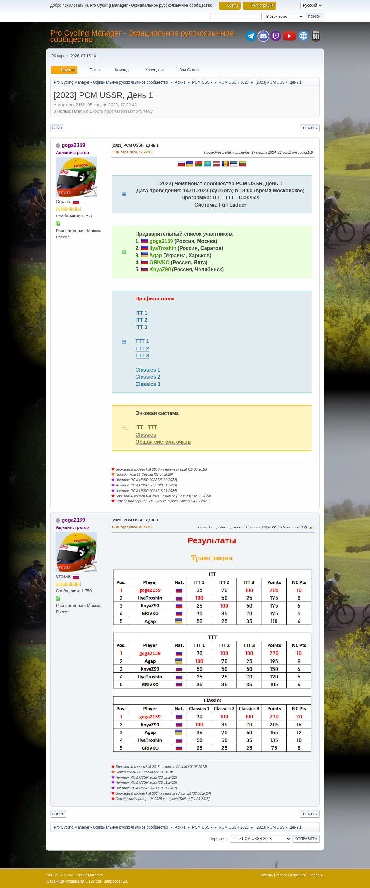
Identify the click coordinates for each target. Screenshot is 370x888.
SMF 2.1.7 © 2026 (61, 875)
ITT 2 (141, 320)
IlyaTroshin (163, 248)
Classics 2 (148, 377)
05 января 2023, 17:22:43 (131, 152)
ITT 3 (141, 327)
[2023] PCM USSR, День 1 (134, 145)
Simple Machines (90, 875)
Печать (310, 128)
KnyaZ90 (160, 269)
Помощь (266, 875)
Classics (146, 434)
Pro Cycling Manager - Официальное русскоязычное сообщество (142, 36)
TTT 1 (142, 341)
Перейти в (218, 838)
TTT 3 (142, 355)
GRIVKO (160, 262)
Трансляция (212, 558)
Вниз (57, 128)
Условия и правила (291, 875)
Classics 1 (148, 370)
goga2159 (73, 145)
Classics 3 (148, 384)
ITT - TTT (146, 427)
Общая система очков (163, 441)
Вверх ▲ (316, 875)
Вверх (58, 814)
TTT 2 (142, 348)
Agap (155, 255)
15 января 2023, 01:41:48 (131, 527)
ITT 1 (141, 313)
